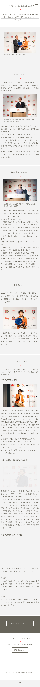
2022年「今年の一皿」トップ (20, 623)
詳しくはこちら (20, 650)
